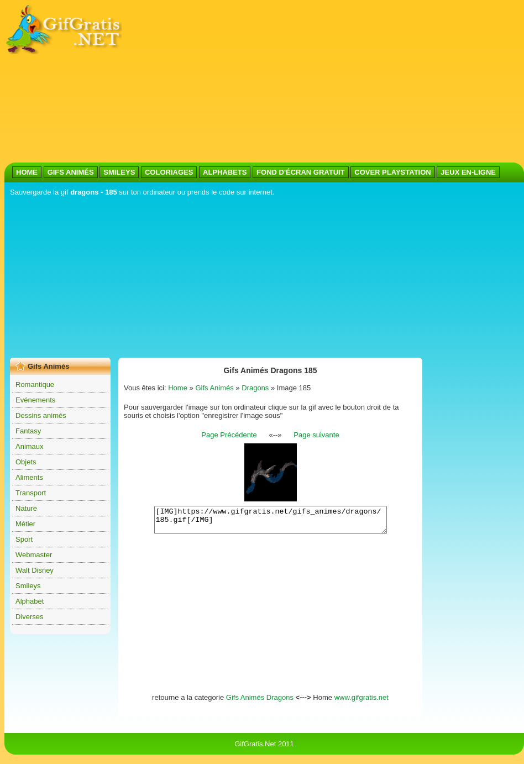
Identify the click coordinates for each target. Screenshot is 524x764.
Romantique (34, 384)
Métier (25, 524)
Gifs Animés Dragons (260, 702)
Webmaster (33, 555)
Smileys (28, 586)
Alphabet (29, 601)
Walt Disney (34, 570)
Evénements (35, 400)
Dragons (255, 388)
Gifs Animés (214, 388)
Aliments (29, 477)
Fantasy (28, 431)
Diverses (29, 617)
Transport (30, 493)
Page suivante (316, 435)
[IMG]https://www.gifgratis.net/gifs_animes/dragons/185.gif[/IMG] (270, 522)
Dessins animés (40, 415)
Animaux (29, 446)
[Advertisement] (229, 81)
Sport (24, 539)
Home (177, 388)
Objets (25, 462)
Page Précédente (228, 435)
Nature (26, 508)
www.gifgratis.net (361, 702)
